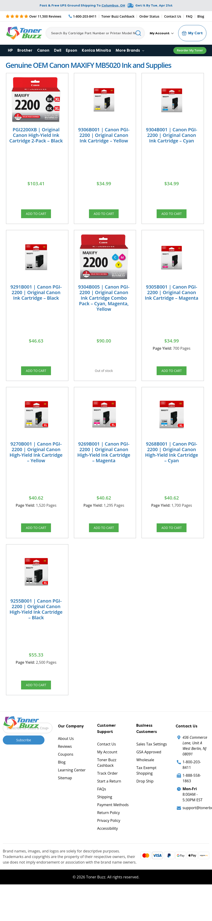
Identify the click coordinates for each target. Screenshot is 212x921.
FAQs (101, 808)
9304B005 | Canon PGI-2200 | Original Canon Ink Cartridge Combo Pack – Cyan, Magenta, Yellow (104, 303)
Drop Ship (144, 801)
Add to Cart (36, 215)
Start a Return (109, 801)
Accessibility (107, 848)
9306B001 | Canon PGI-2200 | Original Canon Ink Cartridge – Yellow (104, 135)
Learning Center (71, 789)
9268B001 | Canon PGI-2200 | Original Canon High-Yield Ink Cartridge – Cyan (171, 462)
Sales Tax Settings (151, 764)
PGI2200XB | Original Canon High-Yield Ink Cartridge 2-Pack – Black (36, 135)
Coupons (65, 774)
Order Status (149, 16)
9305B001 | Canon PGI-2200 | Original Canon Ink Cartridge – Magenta (171, 297)
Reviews (65, 766)
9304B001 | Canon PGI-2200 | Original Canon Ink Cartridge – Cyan (171, 135)
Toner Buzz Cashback (118, 16)
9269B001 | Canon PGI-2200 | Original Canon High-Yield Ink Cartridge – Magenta (103, 462)
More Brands (130, 50)
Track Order (107, 793)
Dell (57, 50)
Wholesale (145, 779)
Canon (43, 50)
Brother (24, 50)
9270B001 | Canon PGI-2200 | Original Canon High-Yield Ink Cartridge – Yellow (36, 462)
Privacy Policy (108, 840)
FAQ (189, 16)
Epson (71, 50)
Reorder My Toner (190, 50)
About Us (66, 758)
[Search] (95, 33)
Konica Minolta (96, 50)
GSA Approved (148, 771)
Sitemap (65, 797)
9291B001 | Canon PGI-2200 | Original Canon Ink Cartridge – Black (36, 297)
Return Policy (108, 832)
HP (10, 50)
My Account (162, 33)
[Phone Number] (82, 16)
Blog (200, 16)
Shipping (104, 816)
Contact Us (172, 16)
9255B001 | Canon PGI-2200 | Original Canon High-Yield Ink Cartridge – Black (36, 624)
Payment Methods (113, 824)
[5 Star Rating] (33, 16)
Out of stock (104, 377)
